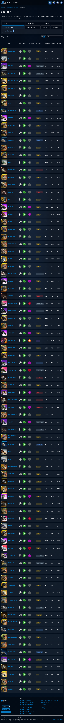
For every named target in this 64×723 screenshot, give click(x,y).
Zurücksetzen (8, 31)
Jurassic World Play (25, 709)
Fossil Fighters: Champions (47, 706)
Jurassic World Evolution (26, 708)
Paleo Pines (43, 704)
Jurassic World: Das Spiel (12, 7)
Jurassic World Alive (25, 700)
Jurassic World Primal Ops (27, 711)
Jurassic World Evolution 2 (27, 706)
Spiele (2, 7)
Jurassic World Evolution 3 (27, 704)
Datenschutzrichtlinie (58, 719)
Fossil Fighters (44, 708)
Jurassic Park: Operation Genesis (49, 700)
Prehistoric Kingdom (45, 702)
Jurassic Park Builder (25, 713)
